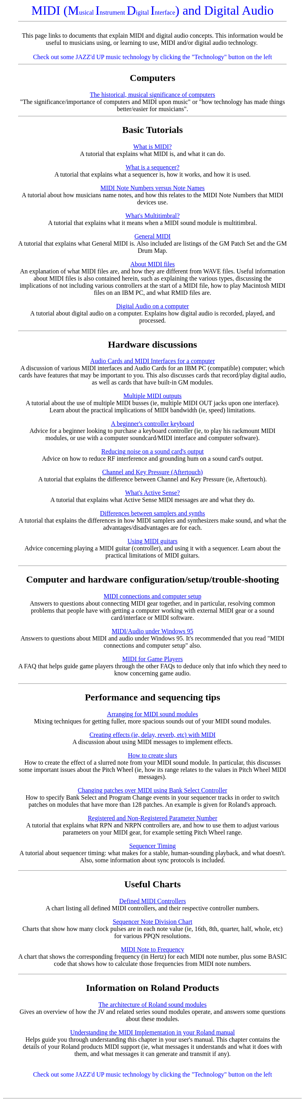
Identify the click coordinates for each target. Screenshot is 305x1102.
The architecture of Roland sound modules (152, 1004)
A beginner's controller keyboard (152, 423)
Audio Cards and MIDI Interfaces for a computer (152, 361)
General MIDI (152, 236)
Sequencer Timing (152, 845)
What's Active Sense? (152, 492)
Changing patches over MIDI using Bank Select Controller (152, 790)
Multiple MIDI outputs (153, 395)
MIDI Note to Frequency (152, 949)
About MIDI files (152, 264)
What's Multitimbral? (152, 215)
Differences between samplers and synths (152, 513)
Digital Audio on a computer (152, 306)
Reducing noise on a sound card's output (152, 451)
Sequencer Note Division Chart (152, 921)
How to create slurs (152, 755)
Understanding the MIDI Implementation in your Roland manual (152, 1032)
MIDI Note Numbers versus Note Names (152, 188)
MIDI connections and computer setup (152, 596)
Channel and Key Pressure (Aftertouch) (152, 472)
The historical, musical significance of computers (152, 94)
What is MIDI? (152, 146)
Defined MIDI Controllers (152, 901)
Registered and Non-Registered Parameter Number (152, 818)
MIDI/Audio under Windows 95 (152, 631)
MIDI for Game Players (152, 659)
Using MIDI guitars (152, 541)
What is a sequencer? (152, 167)
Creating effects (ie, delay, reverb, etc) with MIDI (152, 734)
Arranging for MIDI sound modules (152, 714)
